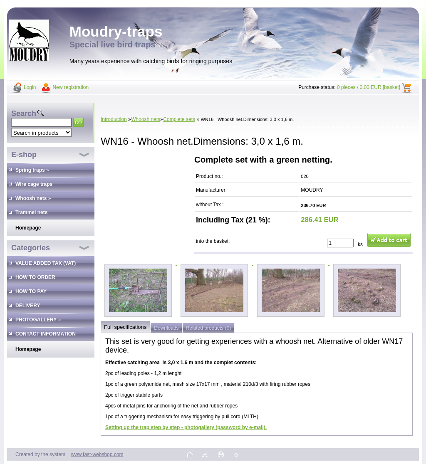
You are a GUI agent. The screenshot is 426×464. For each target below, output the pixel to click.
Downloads (166, 328)
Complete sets (179, 119)
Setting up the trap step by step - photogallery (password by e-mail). (186, 427)
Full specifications (125, 327)
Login (30, 87)
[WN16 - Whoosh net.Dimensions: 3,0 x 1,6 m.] (139, 263)
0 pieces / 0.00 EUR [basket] (368, 87)
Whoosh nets (145, 119)
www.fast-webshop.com (97, 454)
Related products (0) (208, 328)
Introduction (114, 119)
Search (23, 113)
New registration (70, 87)
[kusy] (340, 243)
